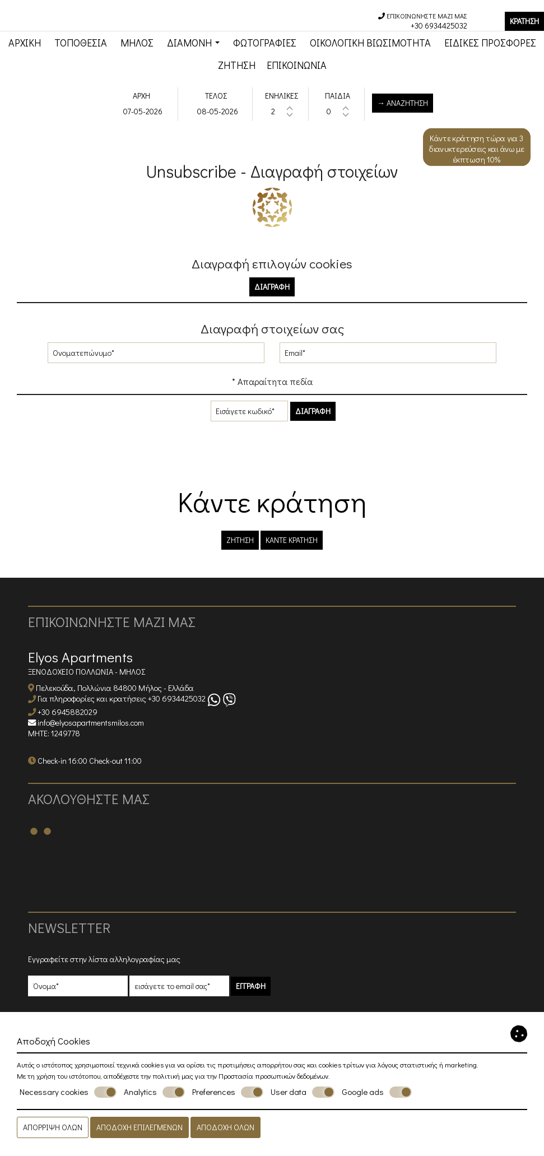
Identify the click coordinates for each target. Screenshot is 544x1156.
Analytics (154, 1092)
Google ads (377, 1092)
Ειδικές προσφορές (490, 42)
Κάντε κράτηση (292, 540)
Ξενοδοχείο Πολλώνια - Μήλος (86, 671)
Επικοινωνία (297, 65)
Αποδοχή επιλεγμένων (139, 1127)
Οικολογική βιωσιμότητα (370, 42)
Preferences (227, 1092)
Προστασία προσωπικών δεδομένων (273, 1075)
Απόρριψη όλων (52, 1127)
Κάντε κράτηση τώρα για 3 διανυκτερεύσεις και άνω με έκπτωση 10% (476, 149)
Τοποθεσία (80, 42)
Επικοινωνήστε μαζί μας (112, 621)
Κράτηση (524, 21)
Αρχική (24, 42)
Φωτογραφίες (264, 42)
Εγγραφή (251, 986)
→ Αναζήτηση (402, 103)
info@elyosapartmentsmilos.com (91, 722)
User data (302, 1092)
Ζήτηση (236, 65)
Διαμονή (193, 42)
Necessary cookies (68, 1092)
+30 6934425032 (439, 25)
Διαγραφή (272, 286)
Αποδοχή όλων (225, 1127)
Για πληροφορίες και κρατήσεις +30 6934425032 (122, 699)
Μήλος (137, 42)
